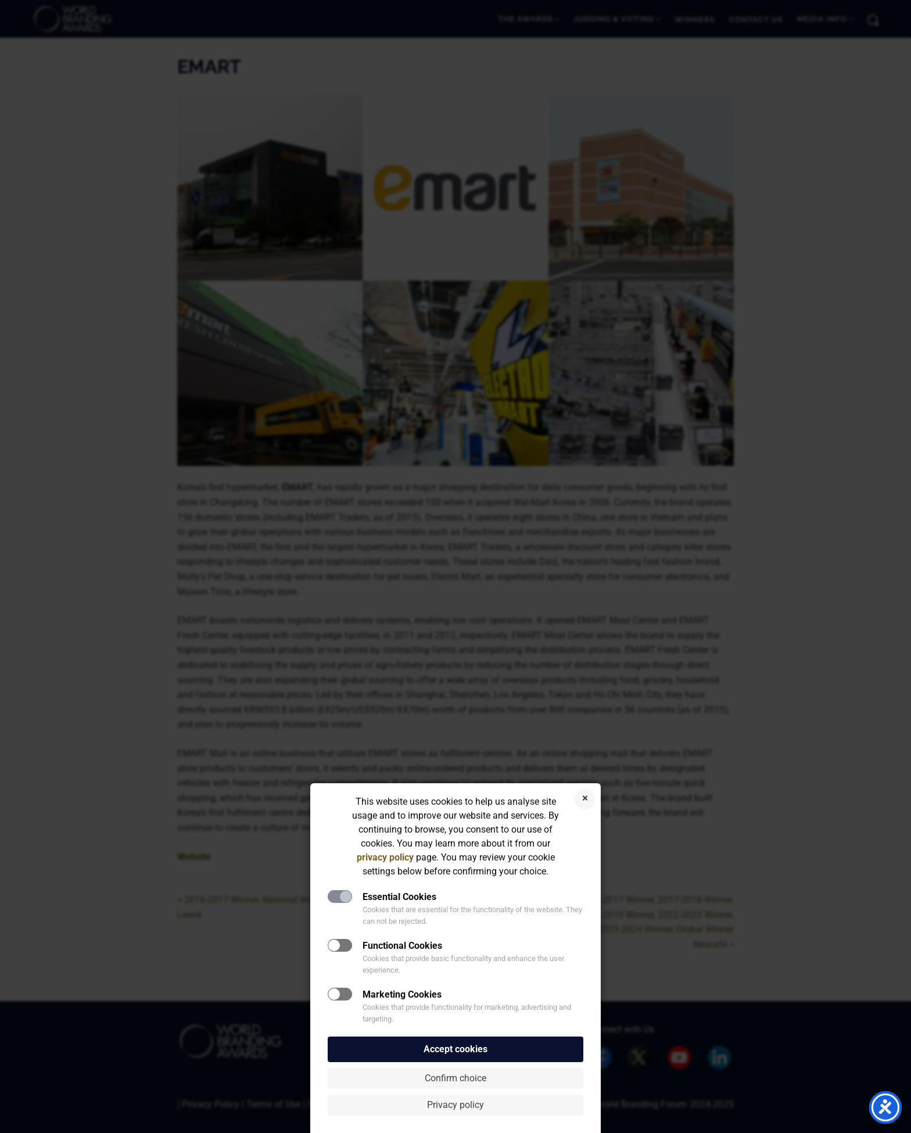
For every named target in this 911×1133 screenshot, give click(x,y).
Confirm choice (455, 1078)
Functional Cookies (402, 945)
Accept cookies (455, 1049)
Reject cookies (585, 799)
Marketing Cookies (402, 994)
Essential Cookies (399, 896)
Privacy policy (455, 1104)
